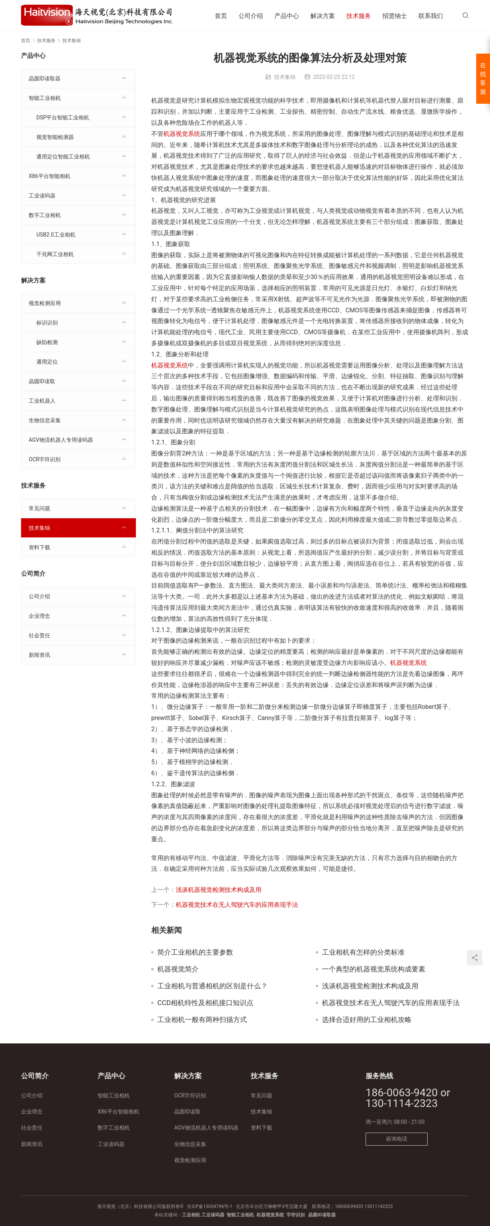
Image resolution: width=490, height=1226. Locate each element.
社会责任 (39, 635)
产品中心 (286, 16)
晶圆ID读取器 (44, 78)
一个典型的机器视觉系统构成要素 (373, 969)
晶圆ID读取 (42, 381)
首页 (221, 16)
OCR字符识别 (44, 459)
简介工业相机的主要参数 (195, 952)
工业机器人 (42, 401)
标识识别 (47, 323)
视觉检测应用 (45, 303)
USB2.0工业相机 (55, 235)
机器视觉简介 (178, 969)
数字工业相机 (45, 215)
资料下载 (39, 547)
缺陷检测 (47, 342)
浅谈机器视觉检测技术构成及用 (218, 889)
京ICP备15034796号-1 (209, 1206)
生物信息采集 (45, 420)
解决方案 (322, 16)
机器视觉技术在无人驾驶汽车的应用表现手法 (237, 904)
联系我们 (430, 16)
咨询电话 (396, 1139)
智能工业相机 (45, 98)
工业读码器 (42, 196)
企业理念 (39, 616)
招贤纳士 (394, 16)
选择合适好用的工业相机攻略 (367, 1020)
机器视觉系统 (181, 133)
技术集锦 (285, 77)
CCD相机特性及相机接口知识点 (205, 1003)
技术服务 (358, 16)
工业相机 (191, 1215)
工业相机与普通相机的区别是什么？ (212, 986)
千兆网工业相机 (55, 254)
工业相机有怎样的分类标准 (363, 952)
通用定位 (47, 362)
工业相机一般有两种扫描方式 (202, 1020)
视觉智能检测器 (55, 137)
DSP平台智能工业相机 (62, 117)
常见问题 (39, 508)
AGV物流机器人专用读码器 (61, 440)
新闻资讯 (39, 655)
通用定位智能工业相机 (63, 156)
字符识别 (295, 1215)
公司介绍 (250, 16)
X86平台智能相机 (49, 176)
